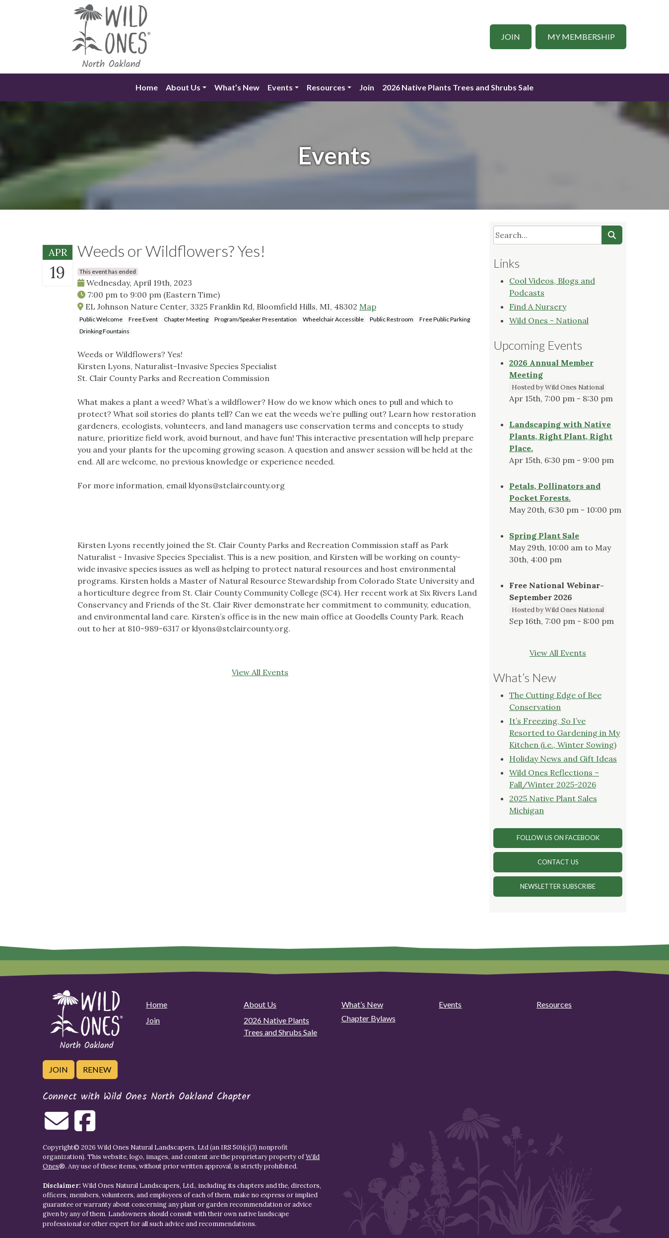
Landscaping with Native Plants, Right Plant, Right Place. (560, 436)
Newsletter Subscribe (558, 886)
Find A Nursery (537, 306)
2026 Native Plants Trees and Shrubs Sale (458, 87)
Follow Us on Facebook (558, 838)
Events (280, 87)
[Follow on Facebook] (84, 1127)
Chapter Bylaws (368, 1018)
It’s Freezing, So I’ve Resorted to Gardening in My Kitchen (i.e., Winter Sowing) (564, 733)
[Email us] (56, 1127)
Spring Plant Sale (544, 536)
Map (367, 306)
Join (510, 36)
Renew (97, 1069)
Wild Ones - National (549, 320)
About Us (183, 87)
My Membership (581, 36)
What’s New (237, 87)
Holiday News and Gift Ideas (563, 759)
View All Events (260, 672)
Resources (326, 87)
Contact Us (558, 862)
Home (146, 87)
